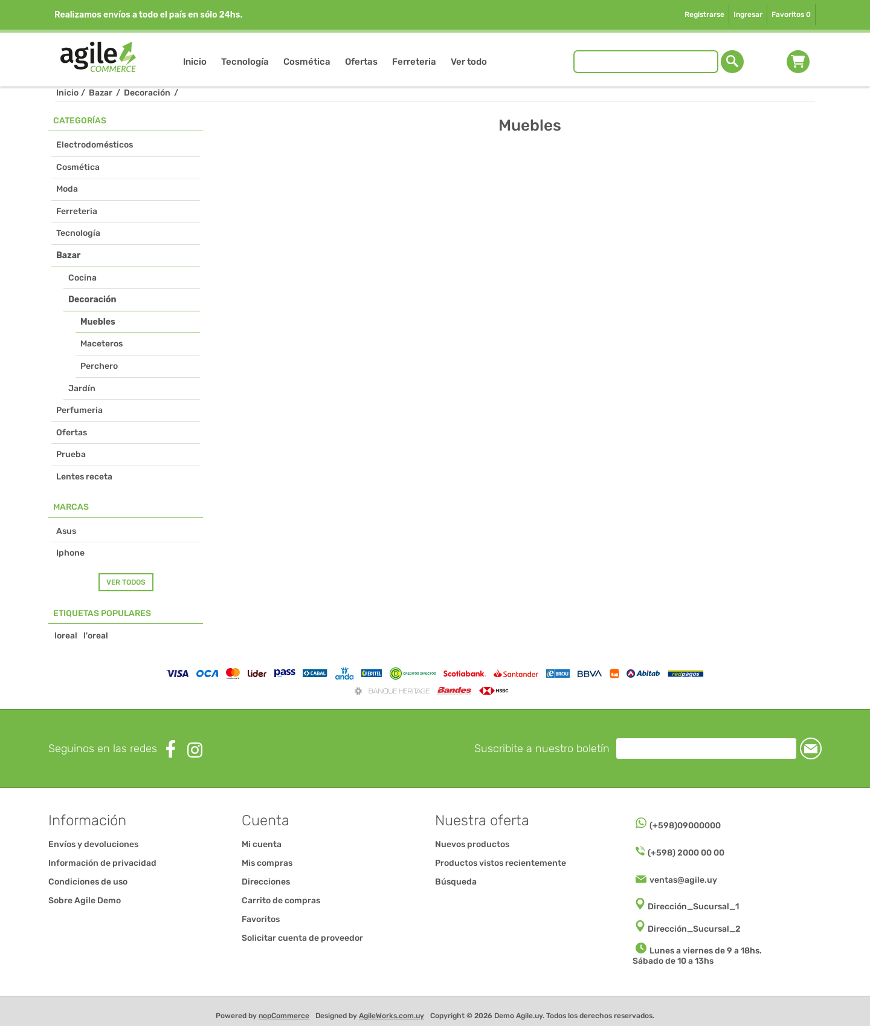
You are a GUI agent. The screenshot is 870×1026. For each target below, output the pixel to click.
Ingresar (747, 14)
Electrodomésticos (94, 145)
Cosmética (78, 167)
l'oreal (95, 636)
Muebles (97, 322)
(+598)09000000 (685, 825)
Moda (67, 189)
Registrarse (704, 14)
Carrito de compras (798, 61)
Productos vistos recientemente (500, 863)
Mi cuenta (262, 844)
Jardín (81, 388)
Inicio (67, 93)
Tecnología (78, 233)
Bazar (68, 255)
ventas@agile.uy (683, 880)
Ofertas (71, 432)
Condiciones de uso (87, 882)
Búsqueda (456, 882)
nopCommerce (284, 1015)
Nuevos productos (472, 844)
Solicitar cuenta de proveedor (302, 938)
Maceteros (101, 344)
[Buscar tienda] (645, 61)
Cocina (82, 278)
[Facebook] (170, 749)
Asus (66, 531)
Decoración (92, 299)
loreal (65, 636)
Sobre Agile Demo (84, 900)
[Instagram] (194, 750)
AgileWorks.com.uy (391, 1015)
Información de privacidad (102, 863)
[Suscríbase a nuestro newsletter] (706, 748)
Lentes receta (84, 477)
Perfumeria (79, 410)
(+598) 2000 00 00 (686, 853)
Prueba (71, 454)
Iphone (70, 553)
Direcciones (266, 882)
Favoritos (261, 919)
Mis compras (267, 863)
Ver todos (126, 582)
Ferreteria (76, 211)
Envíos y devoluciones (93, 844)
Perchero (99, 366)
